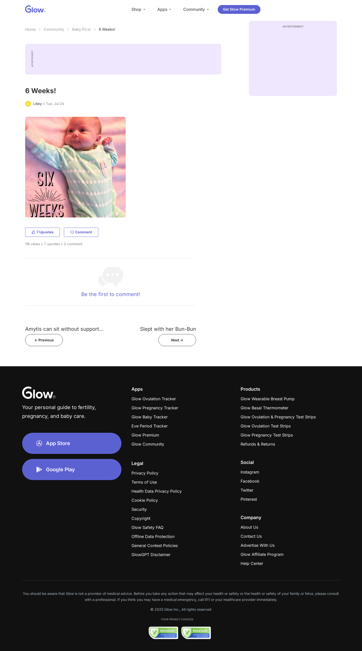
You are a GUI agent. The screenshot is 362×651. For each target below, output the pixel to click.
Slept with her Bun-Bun (168, 329)
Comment (81, 232)
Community (54, 29)
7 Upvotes (42, 232)
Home (30, 29)
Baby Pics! (81, 29)
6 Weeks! (107, 29)
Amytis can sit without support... (64, 329)
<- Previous (44, 340)
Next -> (177, 340)
